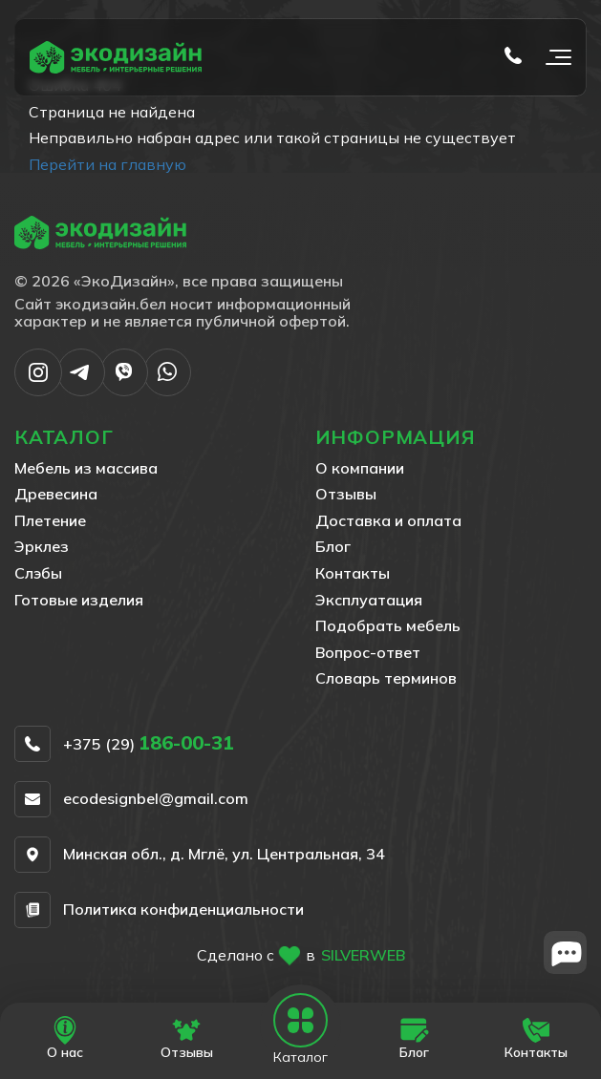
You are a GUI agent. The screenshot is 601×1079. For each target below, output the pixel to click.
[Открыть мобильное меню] (554, 57)
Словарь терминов (386, 678)
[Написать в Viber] (124, 390)
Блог (333, 546)
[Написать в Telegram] (81, 390)
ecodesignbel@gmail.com (155, 799)
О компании (359, 467)
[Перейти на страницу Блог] (414, 1039)
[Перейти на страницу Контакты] (535, 1039)
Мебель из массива (86, 467)
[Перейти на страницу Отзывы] (187, 1039)
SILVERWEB (363, 955)
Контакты (352, 572)
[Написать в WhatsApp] (167, 390)
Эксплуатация (368, 599)
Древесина (55, 493)
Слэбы (38, 572)
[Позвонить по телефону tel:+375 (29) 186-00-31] (513, 57)
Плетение (50, 520)
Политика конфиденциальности (183, 910)
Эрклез (41, 546)
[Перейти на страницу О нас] (65, 1039)
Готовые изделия (78, 599)
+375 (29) (148, 743)
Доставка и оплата (388, 520)
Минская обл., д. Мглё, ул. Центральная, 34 (224, 854)
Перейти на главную (107, 164)
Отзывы (345, 493)
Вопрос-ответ (367, 652)
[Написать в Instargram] (38, 390)
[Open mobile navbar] (301, 1020)
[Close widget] (565, 952)
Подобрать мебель (388, 625)
